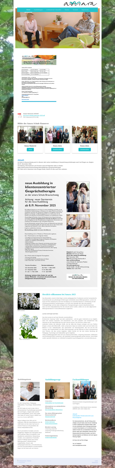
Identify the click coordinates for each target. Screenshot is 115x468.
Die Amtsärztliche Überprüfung (54, 409)
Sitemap (29, 460)
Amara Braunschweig (51, 423)
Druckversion (21, 460)
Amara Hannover (50, 422)
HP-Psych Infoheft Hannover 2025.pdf (34, 115)
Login (96, 460)
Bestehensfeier (57, 149)
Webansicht (95, 462)
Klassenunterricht (50, 416)
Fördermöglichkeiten (51, 437)
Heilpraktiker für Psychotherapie (54, 403)
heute (30, 149)
